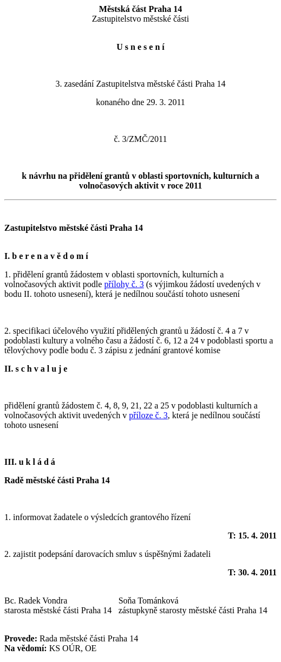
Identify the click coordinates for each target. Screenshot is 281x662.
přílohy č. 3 (123, 284)
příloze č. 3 (148, 415)
